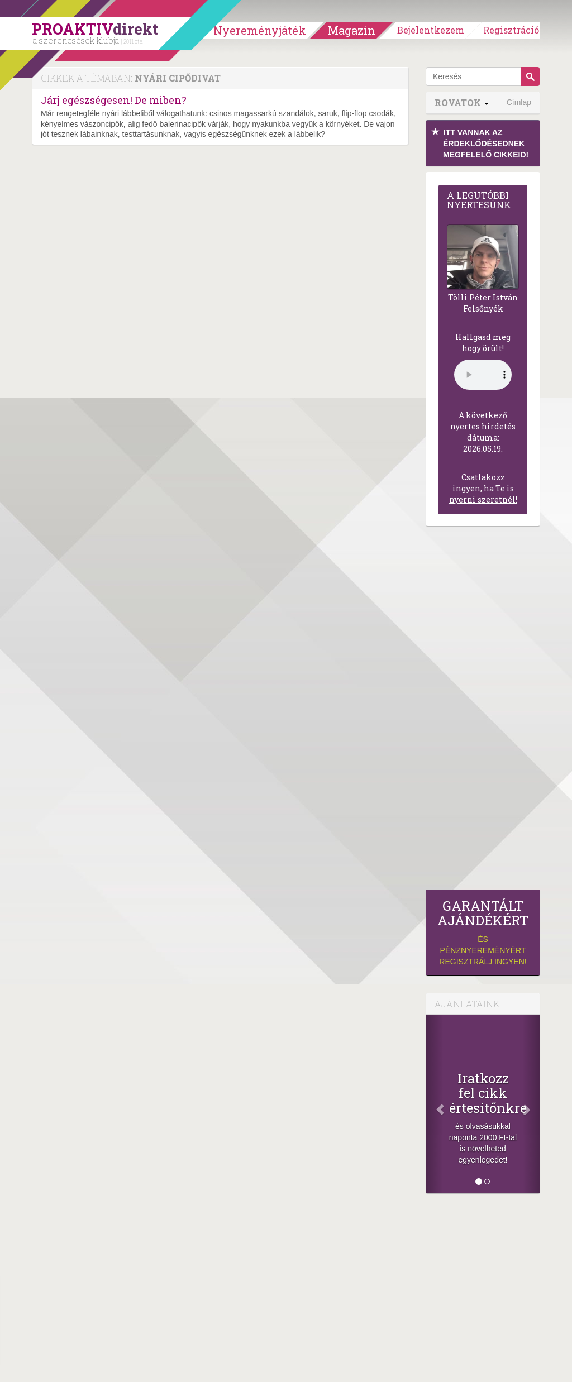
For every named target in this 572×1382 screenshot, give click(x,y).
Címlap (519, 102)
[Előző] (434, 1104)
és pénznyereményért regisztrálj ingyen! (483, 932)
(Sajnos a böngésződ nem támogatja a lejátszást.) (483, 375)
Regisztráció (511, 30)
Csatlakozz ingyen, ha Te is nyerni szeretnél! (483, 488)
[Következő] (531, 1104)
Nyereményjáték (259, 30)
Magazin (351, 30)
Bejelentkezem (430, 30)
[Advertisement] (483, 710)
